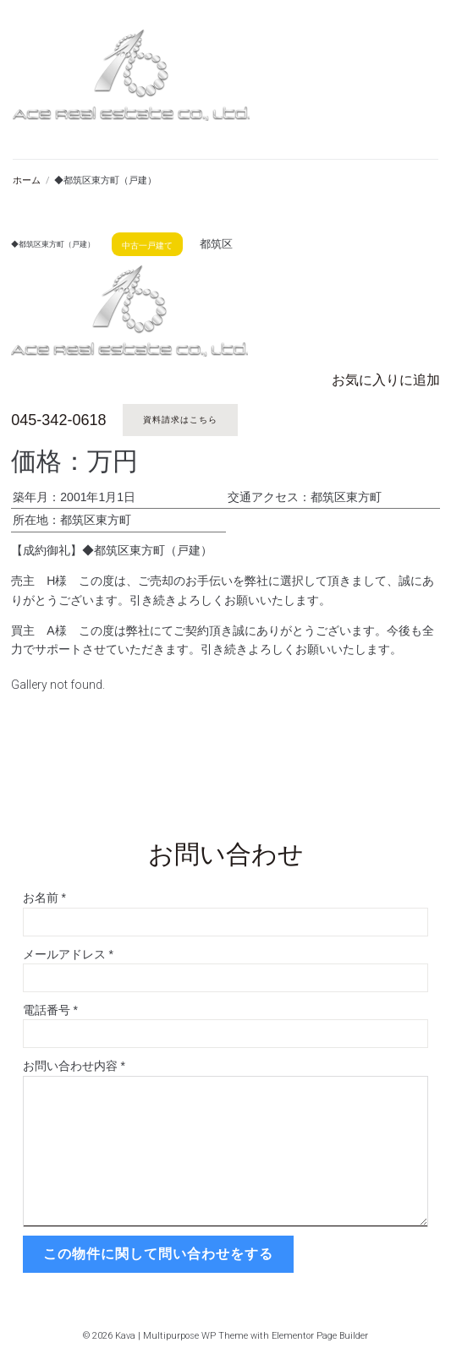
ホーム (27, 180)
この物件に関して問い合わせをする (158, 1254)
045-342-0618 (58, 420)
